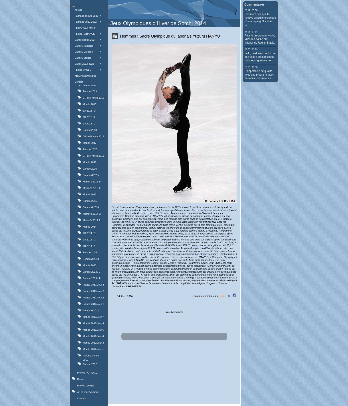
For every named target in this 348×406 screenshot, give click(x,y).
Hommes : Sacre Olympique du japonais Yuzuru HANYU (170, 36)
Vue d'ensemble (174, 312)
